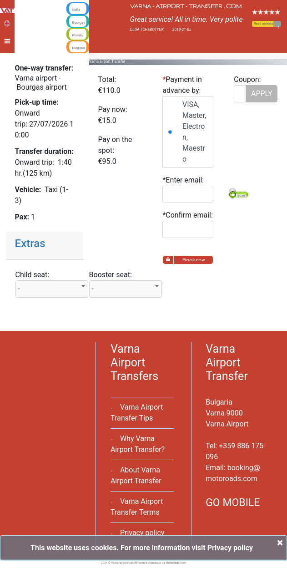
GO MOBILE (233, 503)
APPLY (261, 93)
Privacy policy (142, 532)
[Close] (280, 542)
